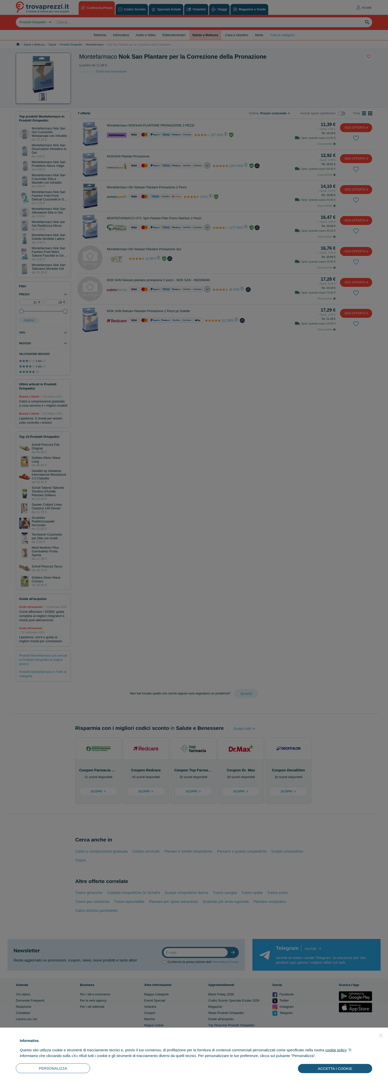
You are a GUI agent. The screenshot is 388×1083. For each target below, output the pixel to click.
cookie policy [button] (335, 1050)
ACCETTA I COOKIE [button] (335, 1068)
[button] (381, 1035)
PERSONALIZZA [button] (53, 1068)
